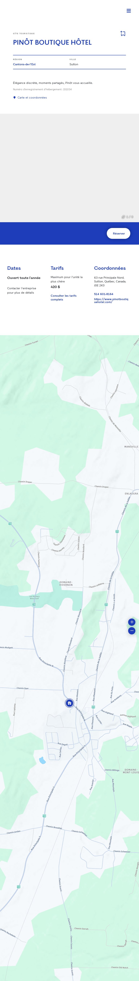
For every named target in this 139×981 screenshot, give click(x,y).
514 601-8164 (103, 294)
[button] (69, 703)
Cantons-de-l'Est (24, 64)
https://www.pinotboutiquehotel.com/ (111, 300)
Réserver (119, 233)
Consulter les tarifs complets (64, 297)
